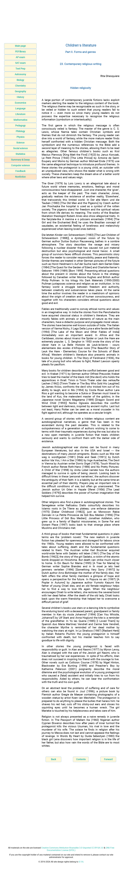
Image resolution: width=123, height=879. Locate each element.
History (20, 97)
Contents (81, 759)
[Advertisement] (61, 22)
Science (20, 142)
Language (20, 108)
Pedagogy (20, 125)
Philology (20, 131)
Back (53, 759)
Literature (20, 114)
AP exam (20, 57)
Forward (108, 759)
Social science (20, 148)
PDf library (20, 51)
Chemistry (20, 85)
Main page (20, 45)
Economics (20, 102)
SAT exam (20, 63)
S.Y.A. (81, 862)
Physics (20, 137)
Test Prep (20, 68)
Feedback (20, 171)
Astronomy (20, 74)
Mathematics (20, 119)
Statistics (20, 154)
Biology (20, 80)
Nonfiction (20, 176)
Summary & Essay (20, 159)
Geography (20, 91)
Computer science (20, 165)
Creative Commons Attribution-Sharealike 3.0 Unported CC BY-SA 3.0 (72, 848)
